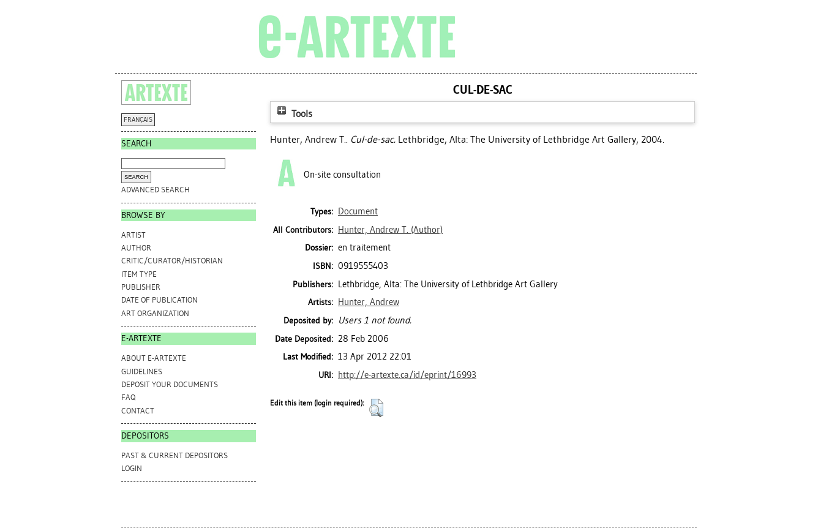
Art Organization (155, 313)
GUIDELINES (141, 371)
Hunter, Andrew (368, 301)
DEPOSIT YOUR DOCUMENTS (169, 384)
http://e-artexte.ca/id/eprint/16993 (407, 374)
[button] (376, 408)
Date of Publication (159, 299)
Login (131, 468)
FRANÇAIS (138, 120)
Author (136, 247)
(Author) (390, 229)
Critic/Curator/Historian (172, 260)
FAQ (128, 397)
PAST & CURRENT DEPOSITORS (174, 455)
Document (358, 211)
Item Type (139, 274)
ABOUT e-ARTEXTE (153, 358)
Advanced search (155, 189)
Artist (133, 234)
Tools (293, 113)
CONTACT (137, 410)
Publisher (140, 287)
